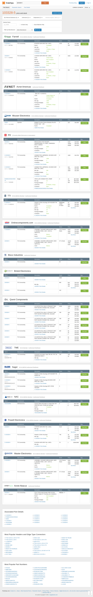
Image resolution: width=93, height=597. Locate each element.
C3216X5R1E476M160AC (40, 569)
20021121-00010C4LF (67, 548)
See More (73, 207)
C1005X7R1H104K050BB (40, 567)
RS (19, 135)
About (18, 591)
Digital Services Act (64, 591)
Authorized (26, 17)
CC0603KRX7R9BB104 (68, 577)
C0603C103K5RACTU (11, 584)
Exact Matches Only (38, 24)
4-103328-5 (7, 43)
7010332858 (8, 403)
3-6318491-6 (65, 552)
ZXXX (63, 569)
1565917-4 (36, 552)
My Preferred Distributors (11, 17)
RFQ (84, 94)
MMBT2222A (65, 578)
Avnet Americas (24, 87)
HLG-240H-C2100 (66, 567)
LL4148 (64, 584)
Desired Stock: (9, 24)
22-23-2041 (65, 547)
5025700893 (65, 543)
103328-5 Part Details (39, 67)
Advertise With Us (47, 592)
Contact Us (12, 591)
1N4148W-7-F (65, 573)
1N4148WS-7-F (66, 575)
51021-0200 (9, 550)
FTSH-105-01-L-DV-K (11, 539)
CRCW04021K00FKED (11, 573)
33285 (6, 122)
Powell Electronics (27, 420)
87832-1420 (37, 538)
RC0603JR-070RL (38, 584)
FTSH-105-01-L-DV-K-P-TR (13, 538)
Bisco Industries (20, 255)
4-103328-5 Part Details (40, 53)
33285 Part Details (39, 127)
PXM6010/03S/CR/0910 (12, 517)
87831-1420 (65, 539)
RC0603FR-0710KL (39, 578)
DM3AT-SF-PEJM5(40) (11, 548)
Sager (21, 367)
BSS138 (8, 578)
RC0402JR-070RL (38, 571)
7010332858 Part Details (40, 412)
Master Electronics (31, 453)
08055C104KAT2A (10, 580)
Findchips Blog (73, 3)
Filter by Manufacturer (9, 29)
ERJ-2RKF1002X (38, 580)
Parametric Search (36, 591)
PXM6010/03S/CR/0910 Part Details (43, 188)
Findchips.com (8, 2)
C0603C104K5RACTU (39, 575)
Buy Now (84, 44)
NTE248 (8, 567)
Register (82, 3)
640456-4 (8, 547)
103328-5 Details (57, 13)
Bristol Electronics (18, 271)
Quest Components (17, 299)
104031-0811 (37, 547)
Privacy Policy (46, 591)
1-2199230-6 (9, 541)
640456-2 (8, 543)
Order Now (84, 123)
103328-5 (7, 55)
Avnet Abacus (22, 486)
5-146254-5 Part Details (40, 215)
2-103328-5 (7, 70)
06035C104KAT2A (66, 582)
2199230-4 (36, 548)
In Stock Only (23, 24)
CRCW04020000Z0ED (39, 577)
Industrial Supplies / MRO (53, 17)
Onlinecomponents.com (31, 223)
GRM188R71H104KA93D (68, 571)
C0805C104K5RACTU (39, 573)
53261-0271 (37, 541)
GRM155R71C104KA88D (12, 575)
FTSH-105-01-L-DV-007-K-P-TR (42, 550)
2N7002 (36, 582)
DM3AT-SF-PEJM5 (66, 538)
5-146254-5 (7, 202)
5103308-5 (64, 554)
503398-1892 (9, 545)
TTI (20, 196)
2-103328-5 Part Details (40, 79)
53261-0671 (65, 541)
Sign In (89, 3)
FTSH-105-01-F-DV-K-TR (40, 545)
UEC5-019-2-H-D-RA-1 (39, 554)
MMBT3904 (8, 569)
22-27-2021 (8, 554)
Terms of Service (54, 591)
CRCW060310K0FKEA (11, 571)
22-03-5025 (65, 550)
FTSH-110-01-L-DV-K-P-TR (41, 543)
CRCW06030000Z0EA (11, 577)
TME (22, 347)
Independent (38, 17)
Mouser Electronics (30, 115)
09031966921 (9, 552)
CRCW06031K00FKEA (68, 580)
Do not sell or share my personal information (80, 591)
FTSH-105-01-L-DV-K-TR (40, 539)
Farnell (24, 36)
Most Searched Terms (26, 591)
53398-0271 (65, 545)
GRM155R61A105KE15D (12, 582)
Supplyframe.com (53, 594)
